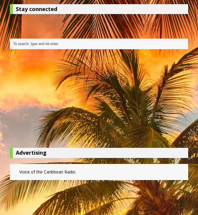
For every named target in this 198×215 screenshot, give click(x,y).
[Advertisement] (99, 100)
